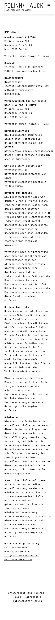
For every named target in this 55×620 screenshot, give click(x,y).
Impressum (31, 597)
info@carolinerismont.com (21, 556)
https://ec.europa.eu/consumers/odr (29, 151)
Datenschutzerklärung (27, 601)
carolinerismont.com (18, 559)
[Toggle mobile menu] (49, 4)
